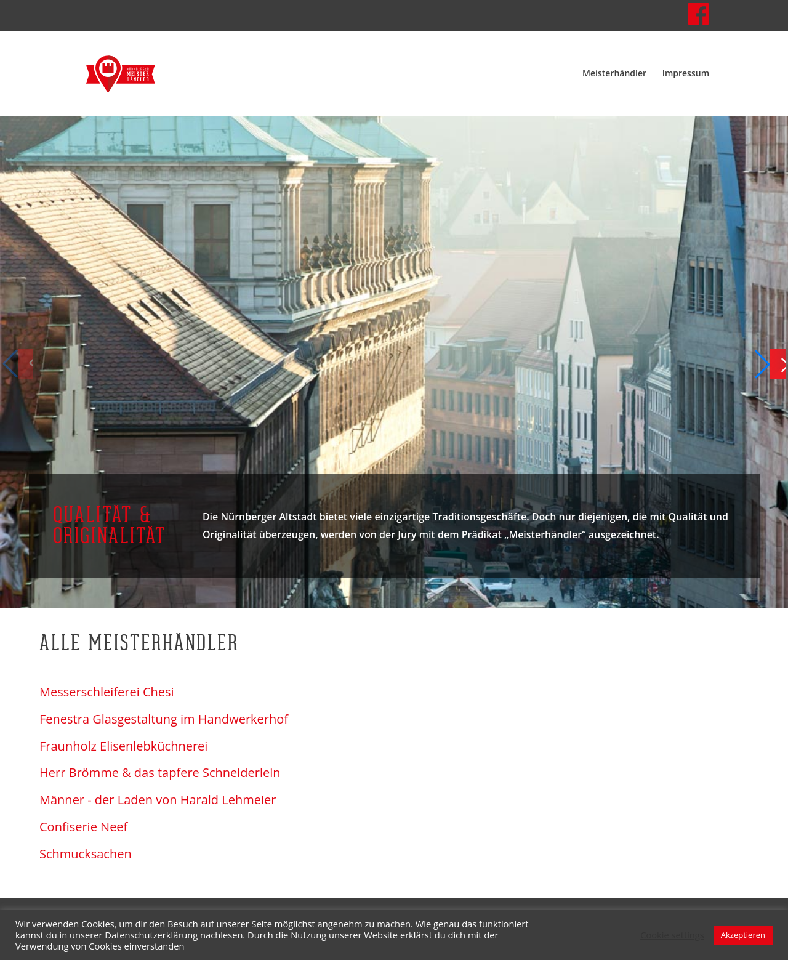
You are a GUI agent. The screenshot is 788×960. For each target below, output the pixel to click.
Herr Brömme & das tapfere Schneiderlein (160, 772)
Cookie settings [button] (672, 934)
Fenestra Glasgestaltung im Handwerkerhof (163, 719)
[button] (770, 364)
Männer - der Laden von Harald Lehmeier (157, 800)
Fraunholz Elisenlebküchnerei (123, 746)
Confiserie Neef (83, 827)
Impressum (685, 74)
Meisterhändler (614, 74)
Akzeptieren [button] (743, 934)
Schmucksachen (85, 854)
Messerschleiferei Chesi (106, 692)
